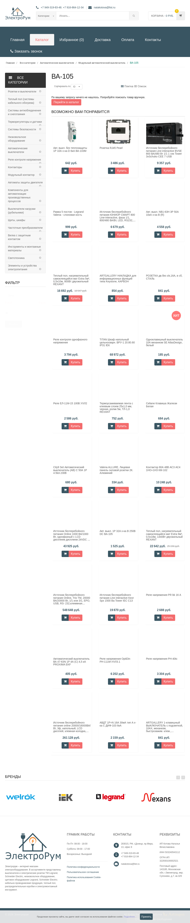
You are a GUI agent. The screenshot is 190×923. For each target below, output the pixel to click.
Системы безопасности (22, 129)
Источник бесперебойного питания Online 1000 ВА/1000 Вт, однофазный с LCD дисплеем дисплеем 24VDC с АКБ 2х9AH (71, 539)
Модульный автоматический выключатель (101, 63)
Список (140, 86)
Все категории (27, 63)
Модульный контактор (21, 174)
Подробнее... (130, 917)
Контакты (153, 40)
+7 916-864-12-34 (73, 7)
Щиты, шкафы (16, 220)
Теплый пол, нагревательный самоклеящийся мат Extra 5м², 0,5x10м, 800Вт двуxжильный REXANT (71, 282)
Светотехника (16, 258)
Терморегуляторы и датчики (25, 121)
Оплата (127, 40)
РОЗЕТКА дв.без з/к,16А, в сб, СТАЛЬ (164, 279)
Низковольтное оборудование (17, 138)
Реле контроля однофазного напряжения (70, 343)
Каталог (42, 40)
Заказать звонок (26, 51)
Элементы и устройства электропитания (22, 267)
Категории (46, 15)
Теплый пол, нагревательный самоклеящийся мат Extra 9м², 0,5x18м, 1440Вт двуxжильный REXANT (164, 537)
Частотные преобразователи (25, 227)
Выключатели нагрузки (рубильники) (21, 210)
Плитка (127, 86)
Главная (17, 40)
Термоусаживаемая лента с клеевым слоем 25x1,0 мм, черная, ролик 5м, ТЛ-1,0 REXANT (116, 410)
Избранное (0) (72, 40)
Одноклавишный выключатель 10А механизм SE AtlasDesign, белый (164, 344)
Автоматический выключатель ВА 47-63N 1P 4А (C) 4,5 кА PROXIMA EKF (71, 664)
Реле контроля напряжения (24, 159)
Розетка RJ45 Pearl (111, 147)
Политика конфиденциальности (83, 867)
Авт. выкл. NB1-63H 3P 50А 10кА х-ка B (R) (162, 215)
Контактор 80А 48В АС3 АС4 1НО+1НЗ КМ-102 (163, 471)
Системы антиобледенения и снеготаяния (24, 112)
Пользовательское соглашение (83, 872)
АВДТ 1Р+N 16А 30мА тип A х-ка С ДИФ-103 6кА (118, 726)
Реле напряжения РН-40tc (161, 661)
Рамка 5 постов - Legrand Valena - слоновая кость (68, 215)
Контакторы (15, 167)
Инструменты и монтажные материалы (24, 248)
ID (76, 86)
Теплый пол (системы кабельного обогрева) (21, 101)
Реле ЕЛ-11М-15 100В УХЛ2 (70, 405)
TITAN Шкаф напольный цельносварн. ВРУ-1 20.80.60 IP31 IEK (117, 344)
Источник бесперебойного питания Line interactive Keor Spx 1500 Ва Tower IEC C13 (117, 600)
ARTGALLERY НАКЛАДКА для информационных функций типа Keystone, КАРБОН (118, 281)
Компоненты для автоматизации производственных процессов (19, 196)
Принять (146, 916)
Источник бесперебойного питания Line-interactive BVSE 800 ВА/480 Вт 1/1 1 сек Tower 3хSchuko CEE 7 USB (164, 152)
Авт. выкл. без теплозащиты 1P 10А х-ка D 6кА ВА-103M (70, 149)
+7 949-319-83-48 (51, 7)
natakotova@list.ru (101, 7)
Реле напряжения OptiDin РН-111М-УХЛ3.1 (115, 662)
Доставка (103, 40)
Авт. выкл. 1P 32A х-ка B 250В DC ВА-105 (117, 535)
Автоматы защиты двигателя (25, 182)
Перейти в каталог (66, 102)
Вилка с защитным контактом (19, 237)
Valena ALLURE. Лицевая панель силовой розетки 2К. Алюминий (116, 472)
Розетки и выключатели (22, 91)
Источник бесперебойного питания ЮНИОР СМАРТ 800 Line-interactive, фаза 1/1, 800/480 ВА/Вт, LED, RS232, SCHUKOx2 (117, 220)
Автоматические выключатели (57, 63)
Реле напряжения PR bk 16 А (163, 597)
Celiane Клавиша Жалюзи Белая (161, 407)
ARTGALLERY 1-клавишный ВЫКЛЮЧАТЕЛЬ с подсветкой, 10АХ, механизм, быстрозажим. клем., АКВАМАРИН (164, 730)
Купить (75, 170)
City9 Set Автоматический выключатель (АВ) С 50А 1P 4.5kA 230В (70, 472)
